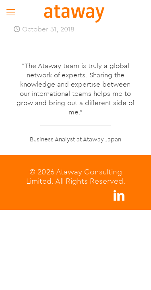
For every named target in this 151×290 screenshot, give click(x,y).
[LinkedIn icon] (119, 197)
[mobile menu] (11, 12)
